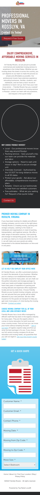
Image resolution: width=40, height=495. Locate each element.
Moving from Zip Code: (15, 440)
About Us (12, 474)
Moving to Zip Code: (14, 450)
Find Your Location (24, 474)
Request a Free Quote (13, 38)
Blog (34, 474)
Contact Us (9, 200)
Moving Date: (10, 430)
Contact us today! (14, 303)
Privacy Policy (20, 476)
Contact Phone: (11, 421)
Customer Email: (12, 411)
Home (6, 474)
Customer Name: (12, 401)
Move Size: (9, 460)
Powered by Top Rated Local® (20, 488)
